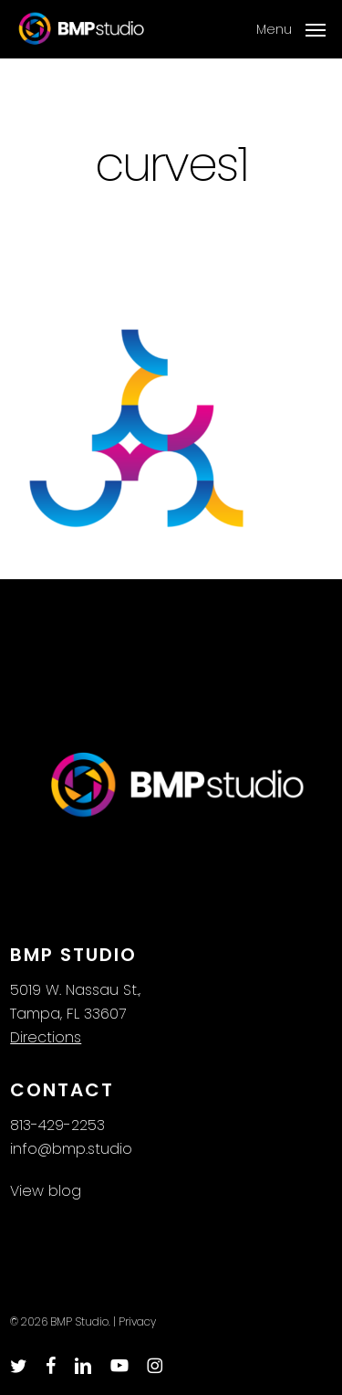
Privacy (137, 1321)
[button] (291, 27)
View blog (45, 1190)
